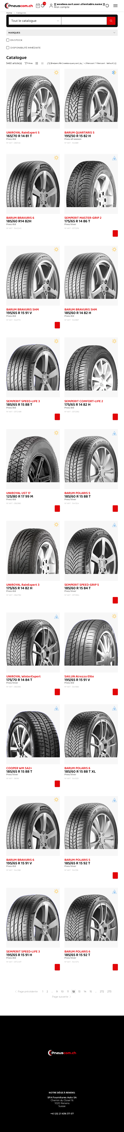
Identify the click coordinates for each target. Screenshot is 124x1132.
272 (102, 991)
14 (85, 991)
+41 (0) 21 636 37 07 (62, 1113)
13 (79, 991)
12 (73, 991)
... (52, 991)
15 (91, 991)
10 (62, 991)
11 (68, 991)
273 (109, 991)
